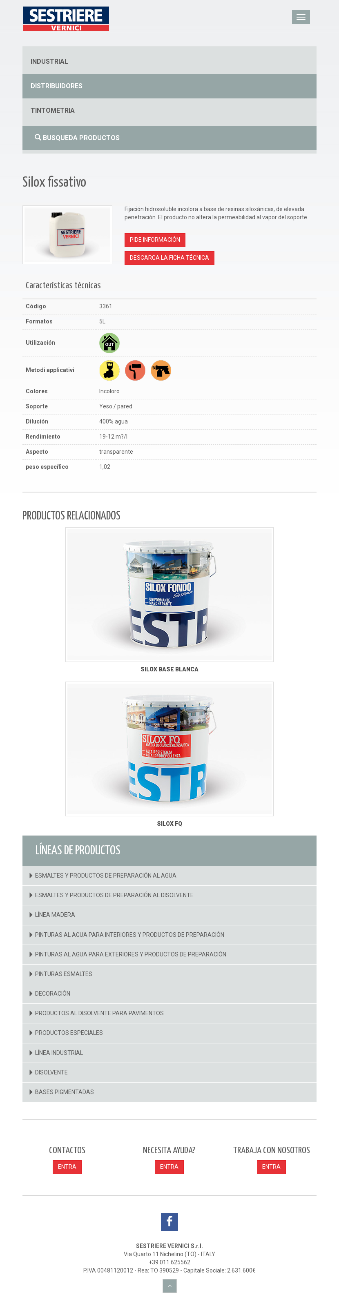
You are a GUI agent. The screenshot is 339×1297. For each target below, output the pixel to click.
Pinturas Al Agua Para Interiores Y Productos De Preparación (129, 935)
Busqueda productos (77, 138)
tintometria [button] (53, 110)
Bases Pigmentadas (64, 1092)
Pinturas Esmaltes (63, 974)
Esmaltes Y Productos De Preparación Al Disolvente (114, 895)
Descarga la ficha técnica (169, 257)
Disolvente (51, 1072)
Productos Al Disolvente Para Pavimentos (99, 1013)
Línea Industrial (59, 1053)
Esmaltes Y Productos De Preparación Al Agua (105, 875)
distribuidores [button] (57, 86)
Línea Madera (55, 914)
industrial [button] (49, 61)
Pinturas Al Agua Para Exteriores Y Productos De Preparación (130, 954)
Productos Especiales (69, 1033)
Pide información (155, 239)
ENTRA (67, 1166)
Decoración (52, 993)
